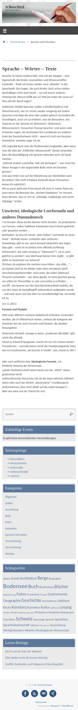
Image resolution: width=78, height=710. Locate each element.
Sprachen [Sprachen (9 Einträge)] (61, 619)
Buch (8, 516)
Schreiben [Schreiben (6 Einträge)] (9, 619)
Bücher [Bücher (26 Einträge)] (61, 586)
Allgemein (11, 497)
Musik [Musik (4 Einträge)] (14, 612)
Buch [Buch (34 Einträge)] (33, 586)
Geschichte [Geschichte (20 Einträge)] (31, 600)
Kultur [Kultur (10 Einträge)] (45, 607)
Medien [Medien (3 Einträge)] (6, 612)
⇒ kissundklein (15, 459)
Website (10, 554)
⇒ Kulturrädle (15, 467)
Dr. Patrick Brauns (43, 684)
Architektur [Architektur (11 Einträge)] (28, 578)
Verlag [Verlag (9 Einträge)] (7, 630)
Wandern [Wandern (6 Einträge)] (18, 630)
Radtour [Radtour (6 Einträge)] (43, 612)
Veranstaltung (13, 547)
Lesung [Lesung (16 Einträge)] (65, 607)
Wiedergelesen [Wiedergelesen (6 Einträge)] (44, 630)
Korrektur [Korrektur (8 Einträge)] (33, 607)
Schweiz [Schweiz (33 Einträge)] (24, 618)
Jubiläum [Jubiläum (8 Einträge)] (63, 601)
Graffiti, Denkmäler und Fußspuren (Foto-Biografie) (34, 664)
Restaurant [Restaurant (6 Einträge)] (67, 612)
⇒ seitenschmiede (17, 472)
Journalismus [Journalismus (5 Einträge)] (49, 601)
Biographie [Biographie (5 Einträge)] (55, 578)
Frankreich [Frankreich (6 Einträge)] (33, 594)
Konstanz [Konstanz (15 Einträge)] (19, 607)
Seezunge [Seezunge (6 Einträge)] (39, 619)
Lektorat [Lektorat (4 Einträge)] (55, 607)
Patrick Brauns (18, 41)
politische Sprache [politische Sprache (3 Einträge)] (25, 612)
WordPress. (68, 705)
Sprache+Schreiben (16, 535)
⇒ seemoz (13, 476)
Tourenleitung (13, 541)
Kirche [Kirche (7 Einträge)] (7, 607)
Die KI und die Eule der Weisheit (24, 651)
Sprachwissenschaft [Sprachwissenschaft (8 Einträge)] (16, 625)
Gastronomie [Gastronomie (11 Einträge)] (57, 594)
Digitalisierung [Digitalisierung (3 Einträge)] (9, 594)
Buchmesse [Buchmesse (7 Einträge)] (46, 587)
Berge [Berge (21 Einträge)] (42, 578)
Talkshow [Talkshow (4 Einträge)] (34, 625)
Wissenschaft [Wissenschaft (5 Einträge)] (61, 630)
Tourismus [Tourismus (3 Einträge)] (44, 625)
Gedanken (11, 528)
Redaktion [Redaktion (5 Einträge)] (54, 612)
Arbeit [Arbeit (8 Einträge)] (15, 578)
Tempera (54, 705)
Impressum (41, 702)
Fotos (8, 522)
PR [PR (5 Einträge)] (36, 612)
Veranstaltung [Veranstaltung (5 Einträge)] (58, 625)
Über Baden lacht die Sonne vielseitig (26, 657)
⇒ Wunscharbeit (16, 463)
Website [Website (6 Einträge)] (30, 630)
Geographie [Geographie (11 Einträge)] (12, 600)
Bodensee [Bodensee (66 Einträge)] (15, 586)
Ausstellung (11, 509)
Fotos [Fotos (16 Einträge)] (21, 593)
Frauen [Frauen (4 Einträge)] (43, 594)
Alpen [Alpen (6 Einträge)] (6, 578)
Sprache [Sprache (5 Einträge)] (49, 619)
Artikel (9, 503)
